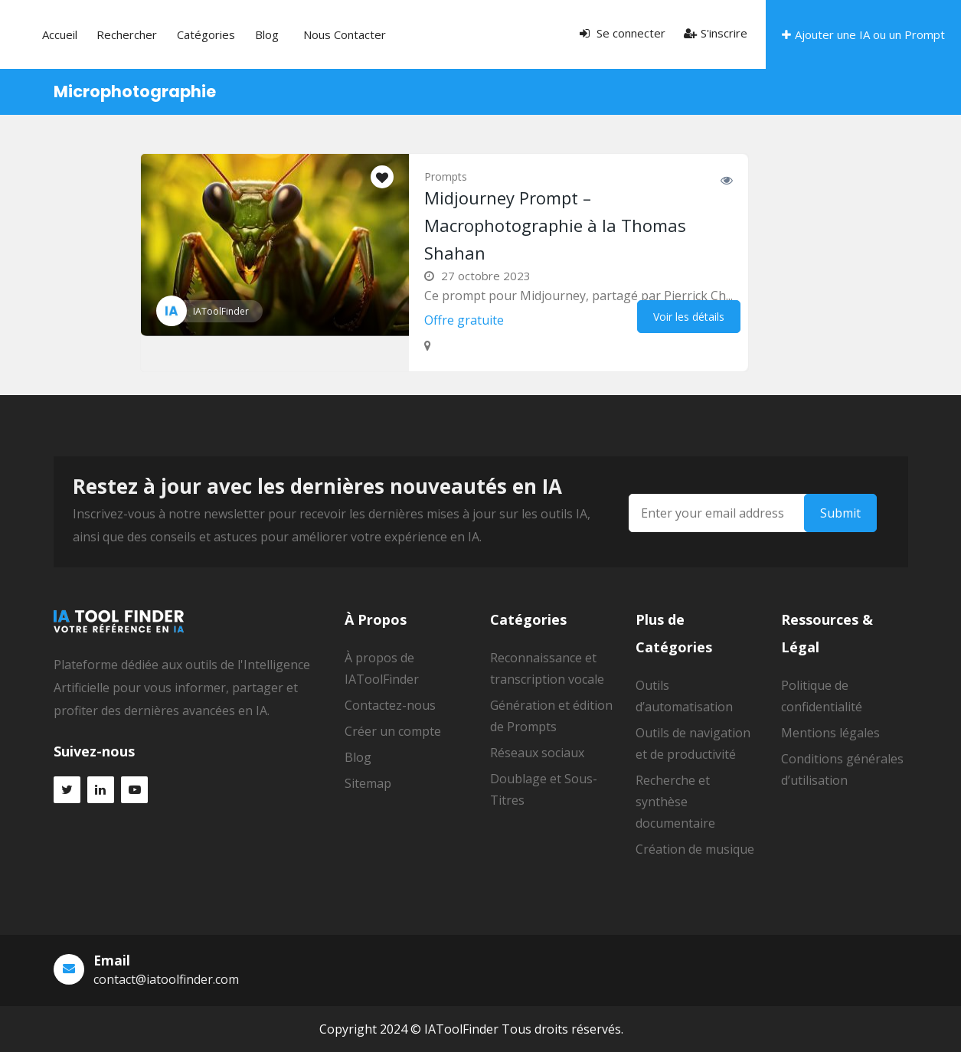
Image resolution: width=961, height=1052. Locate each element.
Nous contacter (401, 34)
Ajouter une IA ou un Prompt (863, 34)
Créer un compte (393, 731)
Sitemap (368, 783)
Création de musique (695, 849)
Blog (342, 34)
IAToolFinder (221, 311)
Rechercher (229, 34)
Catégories (295, 34)
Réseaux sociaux (537, 752)
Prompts (445, 176)
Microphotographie (135, 91)
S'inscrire (715, 33)
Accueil (175, 34)
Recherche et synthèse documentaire (675, 801)
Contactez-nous (390, 705)
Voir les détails (688, 316)
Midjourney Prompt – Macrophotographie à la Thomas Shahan (555, 225)
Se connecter (622, 33)
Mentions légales (830, 732)
